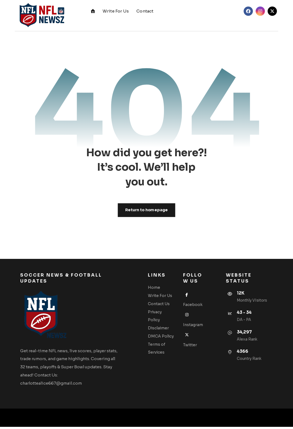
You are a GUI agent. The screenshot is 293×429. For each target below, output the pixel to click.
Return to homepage (146, 210)
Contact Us (162, 304)
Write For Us (163, 296)
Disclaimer (161, 329)
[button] (248, 11)
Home (157, 288)
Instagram (192, 326)
